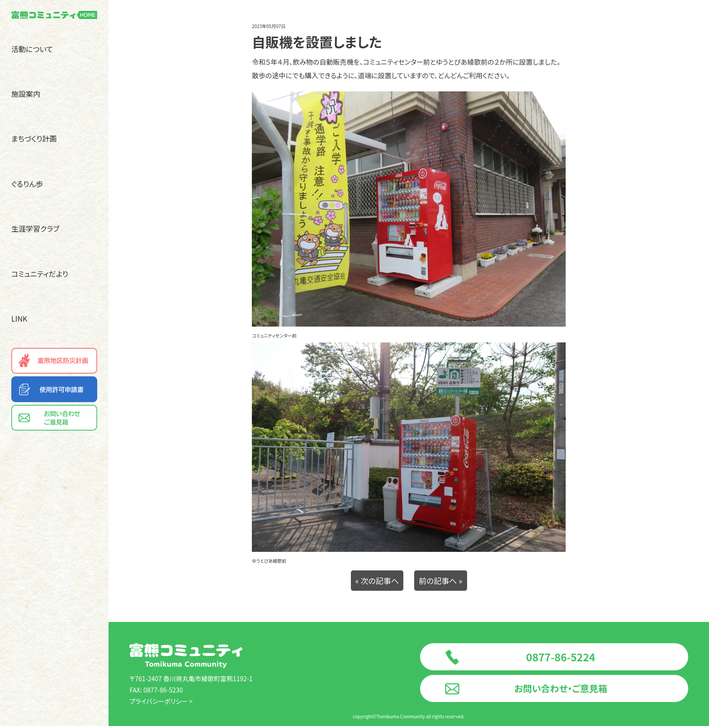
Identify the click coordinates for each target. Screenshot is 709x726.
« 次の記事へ (377, 580)
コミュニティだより (39, 273)
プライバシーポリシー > (161, 701)
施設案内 (25, 93)
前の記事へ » (441, 580)
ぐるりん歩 (27, 183)
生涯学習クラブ (35, 228)
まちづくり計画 (34, 138)
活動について (32, 48)
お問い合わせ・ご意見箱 (560, 688)
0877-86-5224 (561, 656)
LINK (19, 318)
